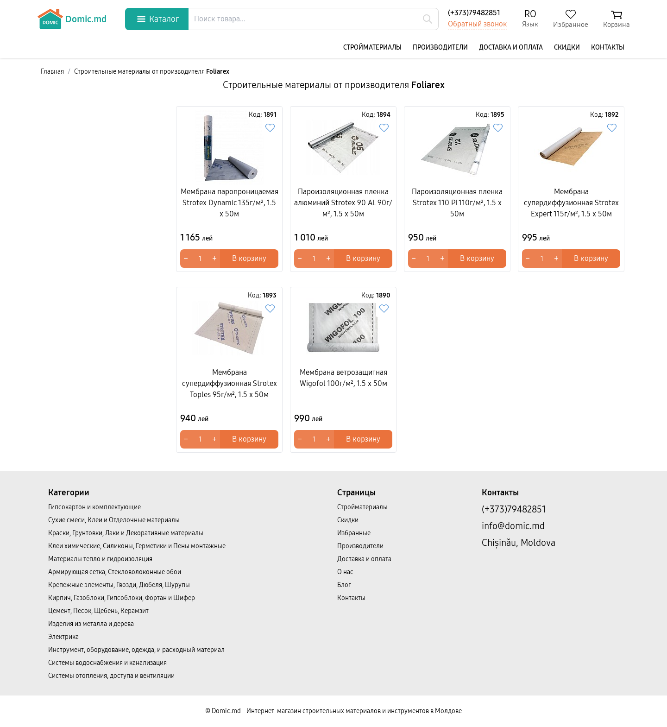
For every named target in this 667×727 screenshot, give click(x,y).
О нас (345, 572)
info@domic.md (513, 525)
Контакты (607, 47)
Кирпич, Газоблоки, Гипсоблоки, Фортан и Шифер (121, 598)
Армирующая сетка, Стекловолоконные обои (114, 572)
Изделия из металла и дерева (91, 624)
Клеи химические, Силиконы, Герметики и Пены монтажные (137, 546)
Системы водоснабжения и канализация (107, 663)
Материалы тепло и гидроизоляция (100, 559)
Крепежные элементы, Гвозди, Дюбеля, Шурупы (119, 585)
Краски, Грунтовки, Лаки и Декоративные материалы (125, 533)
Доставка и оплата (511, 47)
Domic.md (72, 19)
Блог (344, 585)
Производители (440, 47)
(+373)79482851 (474, 12)
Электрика (63, 637)
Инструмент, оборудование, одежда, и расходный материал (136, 650)
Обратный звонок (477, 23)
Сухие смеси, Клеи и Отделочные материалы (114, 520)
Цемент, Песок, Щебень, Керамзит (98, 611)
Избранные (354, 533)
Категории (68, 492)
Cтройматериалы (372, 47)
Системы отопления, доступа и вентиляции (111, 676)
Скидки (567, 47)
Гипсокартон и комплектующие (94, 507)
